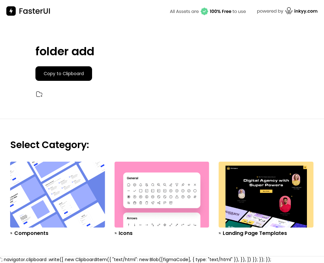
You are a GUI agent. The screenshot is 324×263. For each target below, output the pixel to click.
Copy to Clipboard (64, 73)
